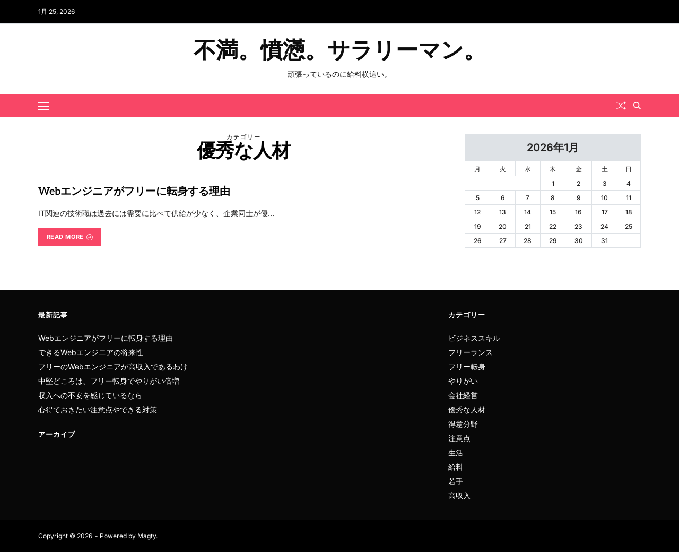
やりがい (463, 380)
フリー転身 (466, 366)
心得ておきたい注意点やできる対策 (97, 409)
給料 (455, 466)
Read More (70, 236)
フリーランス (470, 352)
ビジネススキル (474, 337)
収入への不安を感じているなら (90, 395)
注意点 (459, 438)
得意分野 (463, 423)
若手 (455, 481)
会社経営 (463, 395)
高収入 (459, 495)
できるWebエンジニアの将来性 (90, 352)
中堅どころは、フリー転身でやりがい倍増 (108, 380)
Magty (146, 536)
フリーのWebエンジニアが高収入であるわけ (113, 366)
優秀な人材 (466, 409)
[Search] (637, 105)
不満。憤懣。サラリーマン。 (340, 51)
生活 (455, 452)
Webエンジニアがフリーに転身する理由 (134, 191)
